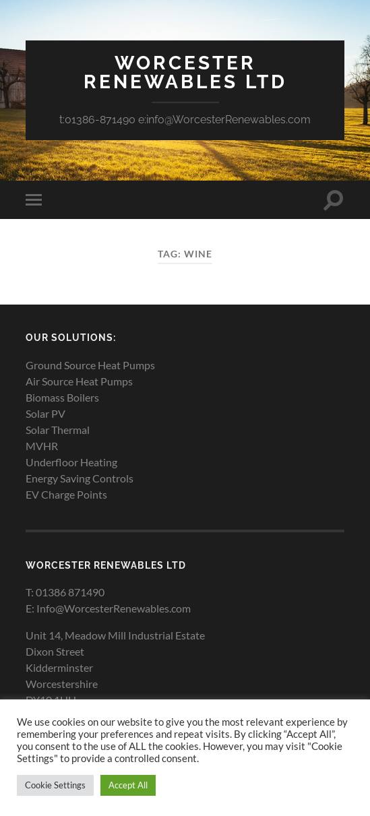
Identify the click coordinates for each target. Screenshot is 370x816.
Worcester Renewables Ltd (185, 72)
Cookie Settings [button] (55, 785)
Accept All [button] (128, 785)
